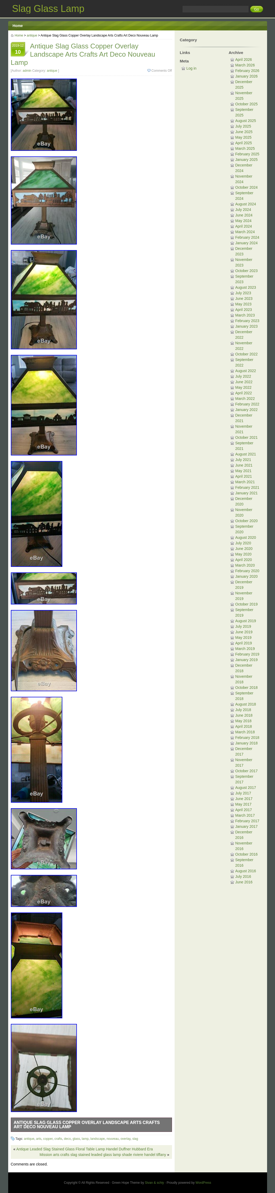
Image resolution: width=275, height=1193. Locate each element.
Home (18, 26)
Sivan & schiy (154, 1183)
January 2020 (246, 576)
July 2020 (243, 543)
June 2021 (244, 465)
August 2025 (245, 121)
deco (67, 1139)
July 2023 (243, 293)
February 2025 (247, 154)
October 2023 (246, 271)
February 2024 (247, 237)
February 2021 (247, 487)
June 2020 (244, 548)
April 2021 (243, 476)
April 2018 (243, 726)
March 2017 (245, 815)
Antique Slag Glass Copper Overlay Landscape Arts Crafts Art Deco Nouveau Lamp (87, 1124)
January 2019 (246, 660)
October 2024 (246, 187)
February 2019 (247, 654)
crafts (58, 1139)
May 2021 (243, 471)
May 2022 (243, 387)
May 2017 (243, 804)
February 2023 (247, 321)
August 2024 (245, 204)
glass (76, 1139)
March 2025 (245, 148)
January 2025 (246, 159)
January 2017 (246, 826)
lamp (85, 1139)
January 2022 (246, 410)
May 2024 (243, 221)
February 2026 (247, 71)
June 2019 (244, 632)
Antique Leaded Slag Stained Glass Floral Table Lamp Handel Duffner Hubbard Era (84, 1149)
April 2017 (243, 810)
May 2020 (243, 554)
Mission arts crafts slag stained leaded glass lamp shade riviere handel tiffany (103, 1155)
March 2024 (245, 232)
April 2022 (243, 393)
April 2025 (243, 143)
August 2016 (245, 871)
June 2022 (244, 382)
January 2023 (246, 326)
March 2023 (245, 315)
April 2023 (243, 310)
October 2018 (246, 687)
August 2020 (245, 537)
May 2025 (243, 137)
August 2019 (245, 621)
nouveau (112, 1139)
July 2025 (243, 126)
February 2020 (247, 571)
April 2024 (243, 226)
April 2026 (243, 59)
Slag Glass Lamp (48, 8)
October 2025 (246, 104)
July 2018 (243, 710)
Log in (192, 68)
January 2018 (246, 743)
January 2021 (246, 493)
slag (135, 1139)
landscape (97, 1139)
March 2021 (245, 482)
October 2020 (246, 521)
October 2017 (246, 771)
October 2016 (246, 854)
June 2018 (244, 715)
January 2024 (246, 243)
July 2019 (243, 626)
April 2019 (243, 643)
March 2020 (245, 565)
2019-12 (18, 50)
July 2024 (243, 209)
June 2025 (244, 132)
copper (48, 1139)
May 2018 (243, 721)
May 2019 (243, 637)
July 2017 (243, 793)
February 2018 (247, 737)
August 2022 (245, 371)
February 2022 (247, 404)
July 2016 (243, 876)
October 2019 (246, 604)
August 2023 (245, 287)
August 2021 (245, 454)
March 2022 (245, 398)
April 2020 (243, 560)
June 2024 (244, 215)
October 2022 (246, 354)
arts (38, 1139)
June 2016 (244, 882)
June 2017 (244, 799)
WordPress (203, 1183)
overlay (125, 1139)
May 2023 (243, 304)
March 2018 (245, 732)
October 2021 (246, 437)
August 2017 (245, 787)
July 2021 (243, 460)
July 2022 (243, 376)
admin (27, 71)
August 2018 (245, 704)
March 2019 (245, 649)
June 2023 (244, 298)
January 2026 (246, 76)
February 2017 (247, 821)
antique (32, 35)
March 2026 (245, 65)
